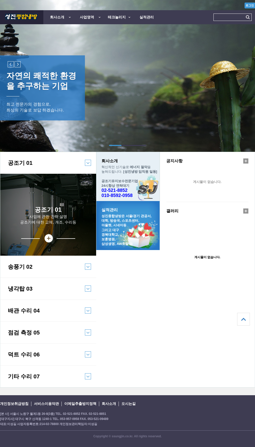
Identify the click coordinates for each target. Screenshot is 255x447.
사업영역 (87, 17)
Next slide (18, 64)
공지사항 (174, 161)
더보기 (245, 161)
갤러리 (172, 211)
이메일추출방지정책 (80, 404)
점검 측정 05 (45, 336)
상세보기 (48, 238)
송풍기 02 (45, 271)
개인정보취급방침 (14, 404)
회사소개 (57, 17)
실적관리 (146, 17)
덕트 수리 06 (45, 358)
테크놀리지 (117, 17)
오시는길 (128, 404)
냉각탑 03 (45, 292)
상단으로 (243, 319)
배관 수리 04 (45, 314)
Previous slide (11, 64)
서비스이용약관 (46, 404)
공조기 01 (45, 167)
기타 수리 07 (45, 380)
